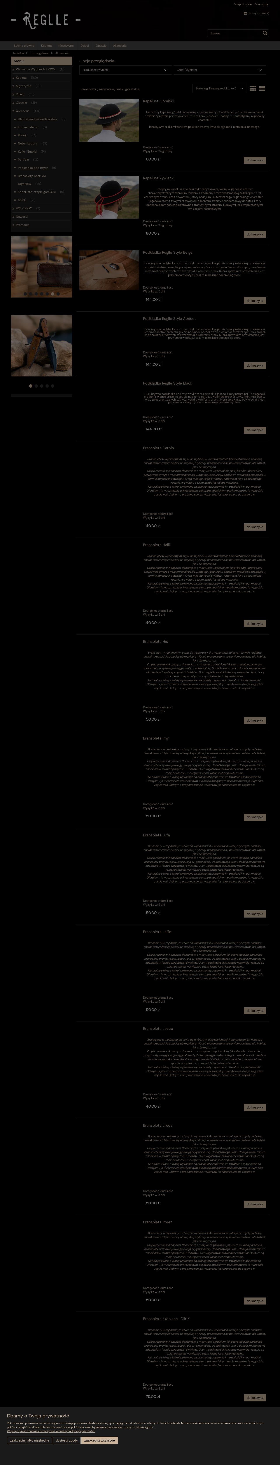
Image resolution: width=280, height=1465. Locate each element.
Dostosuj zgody (67, 1440)
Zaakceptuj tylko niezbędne (29, 1440)
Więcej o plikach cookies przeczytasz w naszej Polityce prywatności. (51, 1431)
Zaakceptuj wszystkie (99, 1440)
